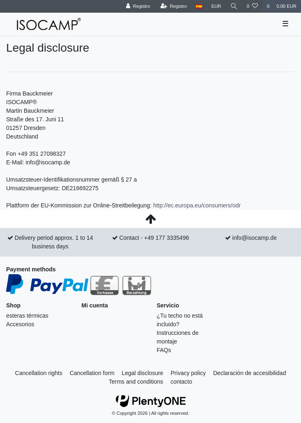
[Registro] (138, 6)
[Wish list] (252, 6)
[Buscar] (234, 6)
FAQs (164, 350)
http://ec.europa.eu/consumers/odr (197, 205)
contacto (181, 381)
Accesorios (20, 324)
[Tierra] (199, 6)
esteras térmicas (27, 315)
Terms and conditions (136, 381)
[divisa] (216, 6)
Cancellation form (92, 373)
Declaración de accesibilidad (249, 373)
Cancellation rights (38, 373)
